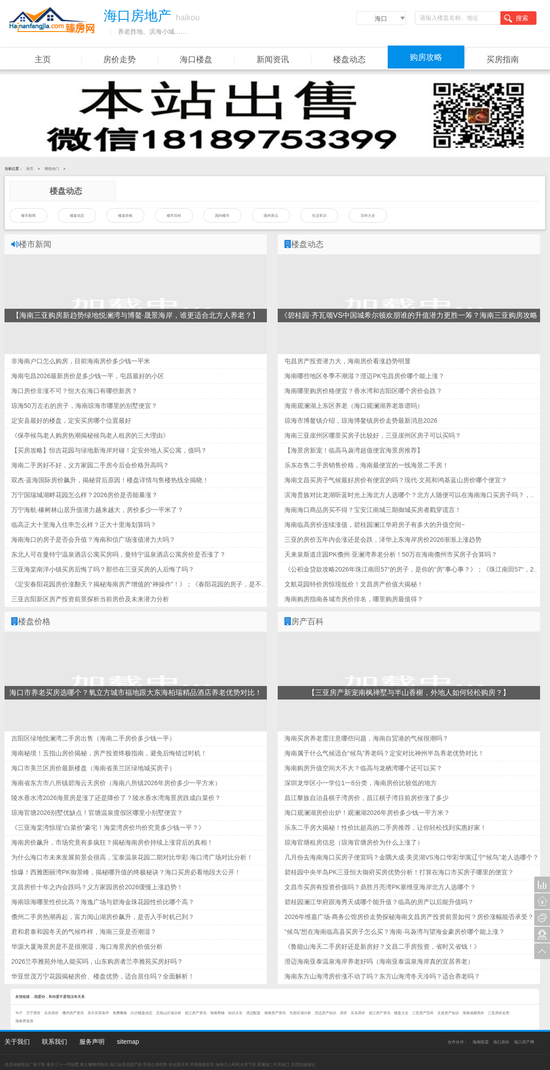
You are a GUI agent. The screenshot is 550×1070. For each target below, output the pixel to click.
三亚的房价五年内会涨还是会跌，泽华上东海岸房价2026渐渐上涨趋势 (382, 539)
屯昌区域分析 (300, 1013)
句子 (19, 1013)
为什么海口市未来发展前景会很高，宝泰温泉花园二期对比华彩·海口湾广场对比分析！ (132, 857)
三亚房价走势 (498, 1013)
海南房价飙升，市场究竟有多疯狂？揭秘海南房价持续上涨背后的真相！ (112, 842)
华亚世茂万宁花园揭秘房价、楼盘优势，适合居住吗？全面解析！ (102, 976)
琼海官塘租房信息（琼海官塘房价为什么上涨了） (353, 842)
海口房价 (501, 1042)
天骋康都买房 (202, 1064)
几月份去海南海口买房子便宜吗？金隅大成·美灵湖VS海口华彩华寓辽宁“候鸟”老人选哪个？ (411, 857)
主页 (43, 59)
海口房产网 (524, 1042)
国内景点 (271, 216)
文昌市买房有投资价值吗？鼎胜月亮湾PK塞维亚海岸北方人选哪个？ (380, 887)
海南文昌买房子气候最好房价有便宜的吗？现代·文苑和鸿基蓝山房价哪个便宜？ (395, 480)
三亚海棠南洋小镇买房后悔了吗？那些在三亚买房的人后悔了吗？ (102, 569)
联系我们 (54, 1041)
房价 (343, 1013)
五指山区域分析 (168, 1013)
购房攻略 (426, 57)
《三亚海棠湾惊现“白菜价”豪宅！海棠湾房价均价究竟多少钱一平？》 (108, 827)
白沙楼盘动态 (141, 1013)
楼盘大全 (401, 1013)
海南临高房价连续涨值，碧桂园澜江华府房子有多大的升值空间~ (374, 524)
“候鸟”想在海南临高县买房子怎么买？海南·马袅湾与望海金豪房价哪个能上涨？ (394, 931)
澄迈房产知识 (325, 1013)
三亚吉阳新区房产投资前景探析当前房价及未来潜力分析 (90, 599)
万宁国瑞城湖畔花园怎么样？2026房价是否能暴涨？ (84, 494)
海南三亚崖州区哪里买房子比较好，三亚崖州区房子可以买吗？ (372, 435)
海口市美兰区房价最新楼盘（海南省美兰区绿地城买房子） (93, 768)
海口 (381, 18)
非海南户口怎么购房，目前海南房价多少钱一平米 (80, 361)
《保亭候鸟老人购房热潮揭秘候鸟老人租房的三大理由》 (90, 435)
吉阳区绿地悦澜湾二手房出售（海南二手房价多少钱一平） (93, 738)
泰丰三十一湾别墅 (62, 1064)
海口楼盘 (196, 59)
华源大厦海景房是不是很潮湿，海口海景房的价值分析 (87, 946)
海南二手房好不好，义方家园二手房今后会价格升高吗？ (90, 465)
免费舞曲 (120, 1013)
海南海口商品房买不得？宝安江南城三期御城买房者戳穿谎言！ (372, 509)
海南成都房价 (473, 1013)
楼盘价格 (125, 216)
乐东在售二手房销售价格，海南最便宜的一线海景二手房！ (366, 465)
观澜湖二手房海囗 (273, 1064)
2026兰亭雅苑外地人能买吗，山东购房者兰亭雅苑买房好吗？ (97, 961)
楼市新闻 (28, 216)
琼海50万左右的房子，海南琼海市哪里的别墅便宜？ (84, 405)
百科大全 (368, 216)
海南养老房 (24, 1021)
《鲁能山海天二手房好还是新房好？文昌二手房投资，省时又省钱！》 (382, 946)
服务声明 (92, 1041)
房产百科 (307, 621)
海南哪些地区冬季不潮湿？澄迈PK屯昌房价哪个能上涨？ (364, 376)
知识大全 (235, 1013)
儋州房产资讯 (73, 1013)
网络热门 (52, 169)
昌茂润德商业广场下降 (25, 1064)
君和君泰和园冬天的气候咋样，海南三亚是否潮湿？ (83, 931)
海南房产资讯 (275, 1013)
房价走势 (119, 59)
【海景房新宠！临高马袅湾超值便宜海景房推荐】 (353, 450)
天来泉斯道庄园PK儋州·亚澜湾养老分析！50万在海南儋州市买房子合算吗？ (390, 554)
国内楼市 (222, 216)
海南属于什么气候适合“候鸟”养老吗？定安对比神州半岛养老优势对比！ (384, 753)
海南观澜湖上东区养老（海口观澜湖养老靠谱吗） (353, 405)
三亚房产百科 (423, 1013)
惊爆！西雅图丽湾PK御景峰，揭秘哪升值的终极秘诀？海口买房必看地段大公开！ (126, 872)
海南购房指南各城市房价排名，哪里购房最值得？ (353, 599)
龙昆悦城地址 (303, 1064)
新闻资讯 (273, 59)
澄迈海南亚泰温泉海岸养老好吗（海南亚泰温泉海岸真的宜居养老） (379, 961)
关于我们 (17, 1041)
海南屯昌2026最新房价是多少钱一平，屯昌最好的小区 (87, 376)
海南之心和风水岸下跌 (235, 1064)
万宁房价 (33, 1013)
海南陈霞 (480, 1042)
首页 (29, 169)
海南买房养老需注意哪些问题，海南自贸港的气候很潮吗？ (366, 738)
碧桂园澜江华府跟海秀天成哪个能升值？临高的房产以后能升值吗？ (379, 901)
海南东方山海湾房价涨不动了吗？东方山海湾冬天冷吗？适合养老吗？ (382, 976)
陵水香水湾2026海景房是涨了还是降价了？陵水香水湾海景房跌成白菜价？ (116, 797)
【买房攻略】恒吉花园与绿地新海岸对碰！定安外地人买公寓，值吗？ (109, 450)
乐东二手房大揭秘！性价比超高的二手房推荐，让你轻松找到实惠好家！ (385, 827)
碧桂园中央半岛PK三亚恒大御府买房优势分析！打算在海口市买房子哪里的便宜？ (399, 872)
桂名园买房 (179, 1064)
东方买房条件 (98, 1013)
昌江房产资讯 (195, 1013)
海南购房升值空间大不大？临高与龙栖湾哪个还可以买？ (363, 768)
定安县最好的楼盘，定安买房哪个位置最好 (71, 420)
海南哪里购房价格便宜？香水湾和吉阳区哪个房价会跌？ (363, 390)
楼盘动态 (349, 59)
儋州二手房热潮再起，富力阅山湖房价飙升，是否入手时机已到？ (102, 916)
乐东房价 (51, 1013)
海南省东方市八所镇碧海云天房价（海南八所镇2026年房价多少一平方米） (116, 782)
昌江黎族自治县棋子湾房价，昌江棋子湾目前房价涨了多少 (366, 797)
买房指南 (502, 59)
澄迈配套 (253, 1013)
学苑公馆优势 (155, 1064)
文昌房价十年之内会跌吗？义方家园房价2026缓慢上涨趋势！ (97, 887)
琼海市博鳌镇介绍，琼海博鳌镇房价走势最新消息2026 (360, 420)
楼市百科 (174, 216)
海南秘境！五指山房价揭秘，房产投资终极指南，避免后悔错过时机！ (109, 753)
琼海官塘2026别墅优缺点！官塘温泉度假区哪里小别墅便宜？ (97, 812)
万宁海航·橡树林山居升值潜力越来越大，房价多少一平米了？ (97, 509)
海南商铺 (217, 1013)
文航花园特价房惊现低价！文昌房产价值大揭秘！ (353, 584)
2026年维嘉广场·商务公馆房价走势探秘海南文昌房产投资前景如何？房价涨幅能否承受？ (409, 916)
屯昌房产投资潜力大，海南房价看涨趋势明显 (347, 361)
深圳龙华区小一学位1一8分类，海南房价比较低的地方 (360, 782)
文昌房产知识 (448, 1013)
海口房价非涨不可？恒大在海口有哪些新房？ (74, 390)
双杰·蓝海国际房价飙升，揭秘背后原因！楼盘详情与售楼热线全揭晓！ (110, 480)
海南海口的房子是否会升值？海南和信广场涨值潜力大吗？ (93, 539)
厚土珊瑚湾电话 (94, 1064)
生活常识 (319, 216)
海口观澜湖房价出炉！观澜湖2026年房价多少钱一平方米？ (367, 812)
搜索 (516, 18)
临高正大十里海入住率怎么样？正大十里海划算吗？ (83, 524)
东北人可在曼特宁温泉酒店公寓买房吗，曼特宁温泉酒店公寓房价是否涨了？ (118, 554)
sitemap (128, 1041)
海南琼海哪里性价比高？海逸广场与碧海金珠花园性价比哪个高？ (102, 901)
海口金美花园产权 (126, 1064)
